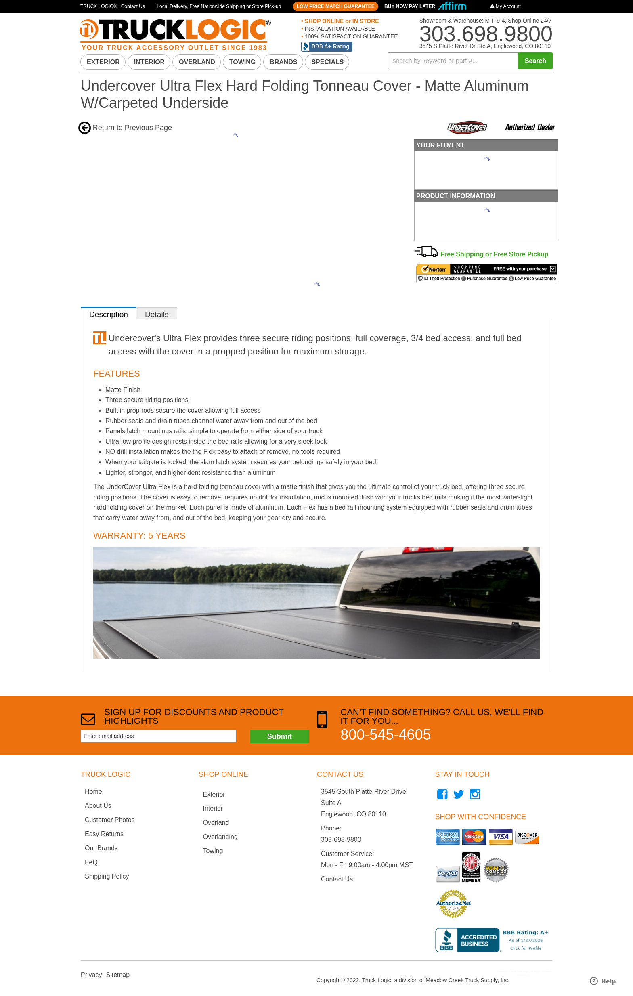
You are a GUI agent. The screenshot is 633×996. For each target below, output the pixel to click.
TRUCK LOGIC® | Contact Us (112, 6)
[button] (470, 60)
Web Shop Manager (540, 975)
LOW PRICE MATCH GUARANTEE (336, 6)
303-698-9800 (341, 839)
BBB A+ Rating (330, 46)
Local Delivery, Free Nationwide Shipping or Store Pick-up (219, 6)
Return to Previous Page (132, 128)
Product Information (455, 196)
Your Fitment (440, 145)
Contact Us (337, 879)
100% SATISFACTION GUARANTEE (350, 36)
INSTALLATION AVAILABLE (339, 28)
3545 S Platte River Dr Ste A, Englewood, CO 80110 (485, 46)
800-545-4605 (385, 734)
